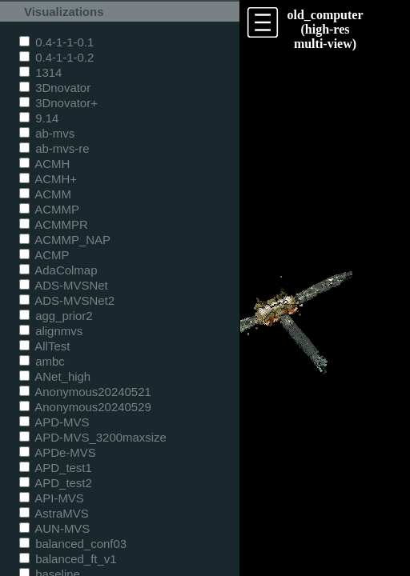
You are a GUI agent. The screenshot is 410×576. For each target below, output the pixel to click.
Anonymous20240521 (85, 391)
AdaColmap (58, 270)
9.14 (38, 118)
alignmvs (50, 331)
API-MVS (51, 498)
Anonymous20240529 (85, 407)
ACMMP (49, 209)
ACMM (45, 194)
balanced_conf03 (73, 543)
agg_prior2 (56, 315)
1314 (40, 72)
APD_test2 (55, 483)
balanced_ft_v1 (68, 559)
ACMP (44, 255)
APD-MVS (54, 422)
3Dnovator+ (58, 103)
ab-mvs (46, 133)
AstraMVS (54, 513)
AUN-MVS (54, 528)
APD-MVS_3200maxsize (93, 437)
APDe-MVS (57, 452)
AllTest (44, 346)
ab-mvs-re (54, 148)
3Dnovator (54, 87)
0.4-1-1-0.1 (56, 42)
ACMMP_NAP (65, 239)
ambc (42, 361)
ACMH (44, 163)
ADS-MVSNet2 (67, 300)
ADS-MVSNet (63, 285)
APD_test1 (55, 467)
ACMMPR (53, 224)
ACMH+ (48, 179)
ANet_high (54, 376)
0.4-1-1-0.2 (56, 57)
